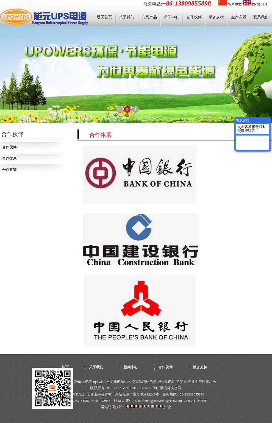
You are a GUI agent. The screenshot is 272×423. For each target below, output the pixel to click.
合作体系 (9, 158)
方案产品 (149, 17)
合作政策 (9, 170)
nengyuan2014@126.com (163, 401)
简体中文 (230, 4)
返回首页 (104, 17)
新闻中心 (171, 17)
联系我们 (261, 17)
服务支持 (216, 17)
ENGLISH (255, 4)
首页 (65, 367)
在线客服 (242, 120)
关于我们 (126, 17)
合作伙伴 (194, 17)
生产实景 (238, 17)
